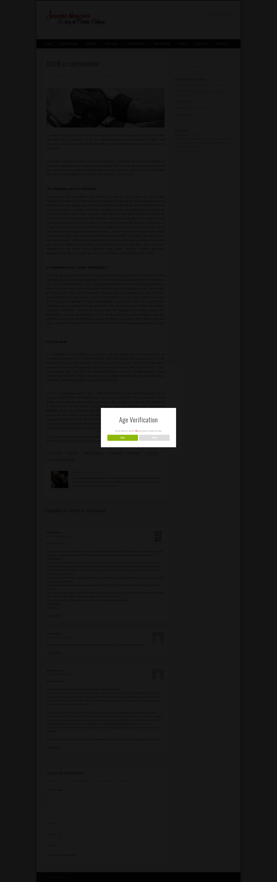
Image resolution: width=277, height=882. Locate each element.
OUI (122, 437)
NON (154, 437)
